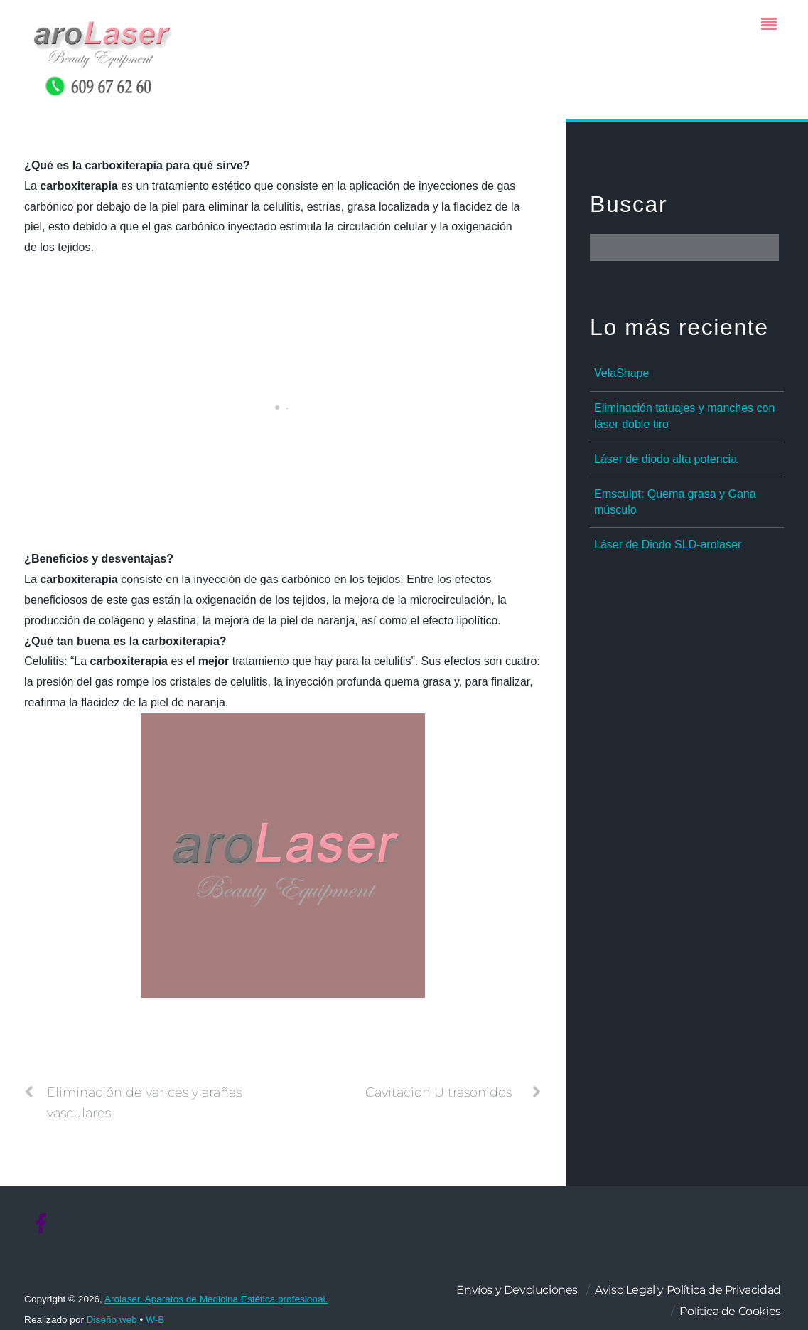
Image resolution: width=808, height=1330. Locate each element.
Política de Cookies (729, 1311)
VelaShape (621, 373)
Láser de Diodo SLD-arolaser (667, 544)
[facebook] (41, 1224)
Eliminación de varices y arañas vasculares (133, 1101)
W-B (155, 1319)
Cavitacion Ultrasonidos (453, 1092)
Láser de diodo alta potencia (665, 459)
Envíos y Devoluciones (517, 1290)
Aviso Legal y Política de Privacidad (688, 1290)
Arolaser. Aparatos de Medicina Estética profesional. (216, 1299)
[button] (283, 166)
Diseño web (112, 1319)
